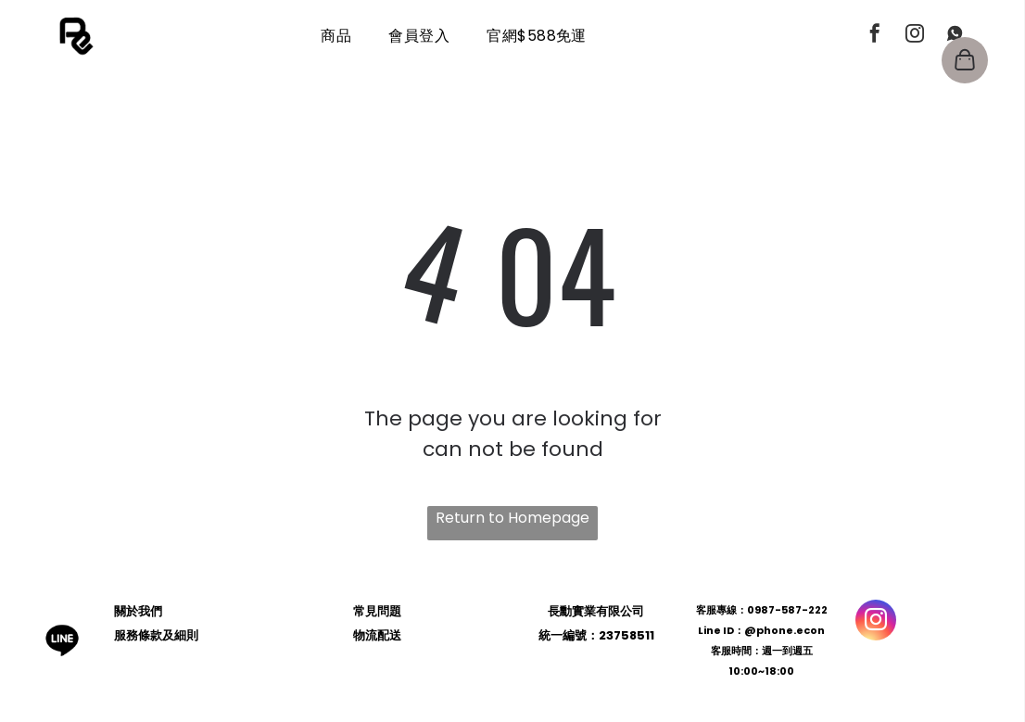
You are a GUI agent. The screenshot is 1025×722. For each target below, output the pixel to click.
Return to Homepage (512, 517)
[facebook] (875, 35)
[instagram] (915, 35)
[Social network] (954, 35)
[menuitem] (336, 35)
